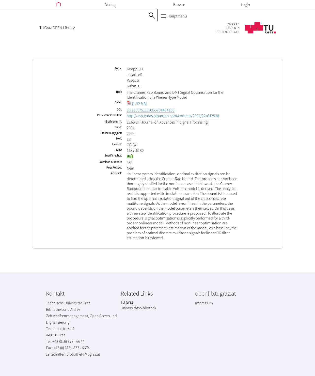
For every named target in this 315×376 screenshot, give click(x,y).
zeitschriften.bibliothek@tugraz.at (73, 354)
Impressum (204, 302)
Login (245, 4)
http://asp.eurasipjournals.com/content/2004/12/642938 (173, 115)
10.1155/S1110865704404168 (150, 110)
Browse (179, 4)
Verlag (110, 4)
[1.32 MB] (137, 103)
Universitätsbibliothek (138, 307)
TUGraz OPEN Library (57, 28)
